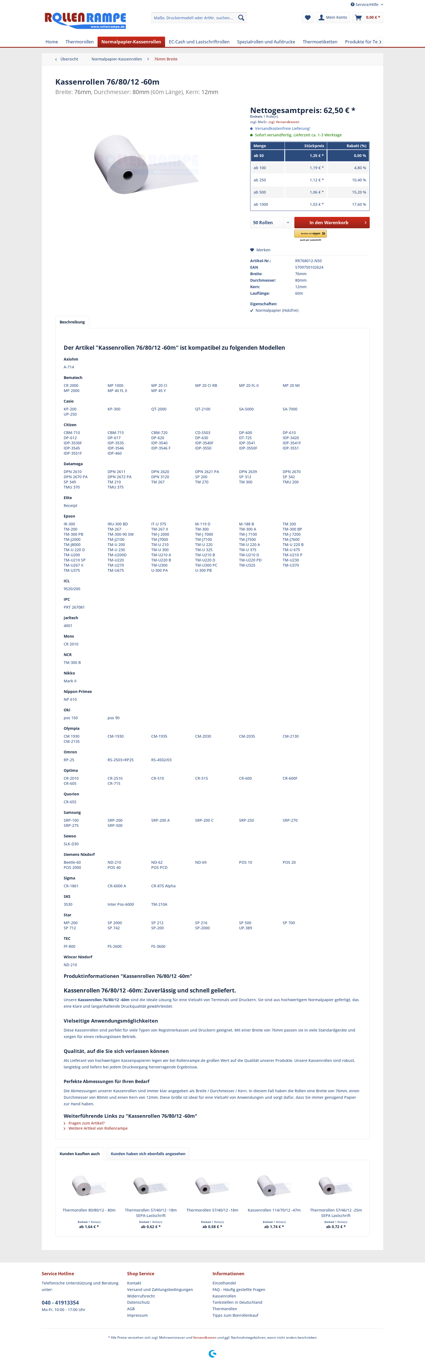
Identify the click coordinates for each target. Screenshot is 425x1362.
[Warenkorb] (367, 17)
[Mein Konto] (333, 17)
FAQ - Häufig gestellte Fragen (238, 1289)
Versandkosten (205, 1337)
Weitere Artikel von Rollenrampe (96, 1128)
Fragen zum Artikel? (84, 1123)
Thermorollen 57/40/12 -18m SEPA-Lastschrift (151, 1212)
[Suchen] (241, 17)
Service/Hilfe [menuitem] (365, 4)
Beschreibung (72, 322)
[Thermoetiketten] (320, 42)
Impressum (137, 1315)
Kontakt (134, 1283)
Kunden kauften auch (80, 1153)
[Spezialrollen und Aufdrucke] (266, 42)
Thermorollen (224, 1308)
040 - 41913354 (60, 1302)
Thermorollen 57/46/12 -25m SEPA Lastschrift (336, 1212)
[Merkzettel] (308, 17)
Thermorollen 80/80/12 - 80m (89, 1210)
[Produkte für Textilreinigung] (374, 42)
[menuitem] (199, 17)
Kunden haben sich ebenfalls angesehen (148, 1153)
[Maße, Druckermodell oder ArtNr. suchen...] (199, 17)
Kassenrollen (224, 1296)
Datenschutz (138, 1302)
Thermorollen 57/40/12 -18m (212, 1210)
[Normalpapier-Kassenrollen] (131, 42)
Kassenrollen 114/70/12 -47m (274, 1210)
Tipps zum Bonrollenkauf (235, 1315)
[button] (318, 236)
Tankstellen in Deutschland (237, 1302)
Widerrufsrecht (141, 1296)
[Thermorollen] (80, 42)
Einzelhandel (224, 1283)
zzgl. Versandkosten (284, 122)
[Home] (52, 42)
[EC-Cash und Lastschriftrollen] (199, 42)
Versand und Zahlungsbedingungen (160, 1289)
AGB (131, 1308)
